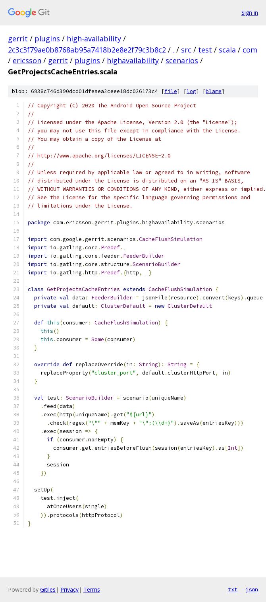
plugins (47, 38)
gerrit (18, 38)
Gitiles (48, 589)
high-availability (94, 38)
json (251, 589)
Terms (91, 589)
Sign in (249, 12)
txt (232, 589)
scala (227, 49)
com (250, 49)
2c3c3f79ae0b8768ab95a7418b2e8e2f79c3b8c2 (87, 49)
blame (214, 91)
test (205, 49)
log (191, 91)
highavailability (133, 60)
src (186, 49)
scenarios (182, 60)
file (170, 91)
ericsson (27, 60)
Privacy (69, 589)
